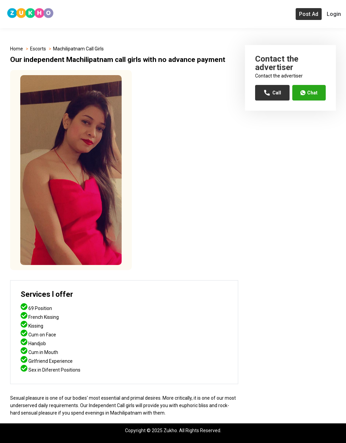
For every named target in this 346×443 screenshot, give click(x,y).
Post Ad (308, 14)
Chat (309, 92)
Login (334, 14)
